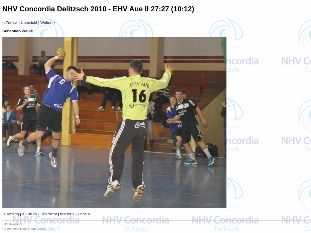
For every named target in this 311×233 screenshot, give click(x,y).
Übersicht (29, 22)
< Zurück (10, 22)
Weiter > (47, 22)
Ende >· (84, 214)
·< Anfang (10, 214)
